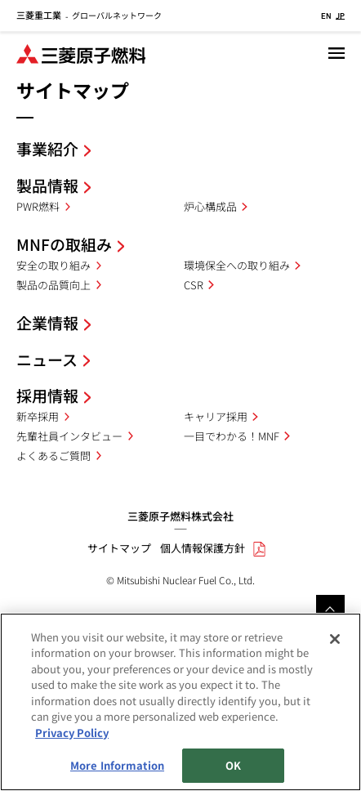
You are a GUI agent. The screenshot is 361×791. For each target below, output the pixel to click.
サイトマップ (119, 548)
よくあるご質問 (53, 455)
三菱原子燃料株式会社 (180, 516)
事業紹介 (47, 148)
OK (233, 767)
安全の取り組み (53, 265)
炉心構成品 (210, 206)
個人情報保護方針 (202, 548)
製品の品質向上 (53, 285)
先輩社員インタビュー (69, 436)
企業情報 (47, 322)
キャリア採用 (215, 416)
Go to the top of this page (330, 609)
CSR (193, 285)
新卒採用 (37, 416)
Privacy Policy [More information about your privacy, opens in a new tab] (72, 733)
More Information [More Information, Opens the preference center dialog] (117, 767)
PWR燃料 (38, 206)
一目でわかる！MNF (231, 436)
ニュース (47, 359)
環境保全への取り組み (237, 265)
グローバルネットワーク (89, 15)
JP (340, 15)
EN (326, 15)
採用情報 (47, 395)
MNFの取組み (64, 244)
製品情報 (47, 185)
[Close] (335, 640)
